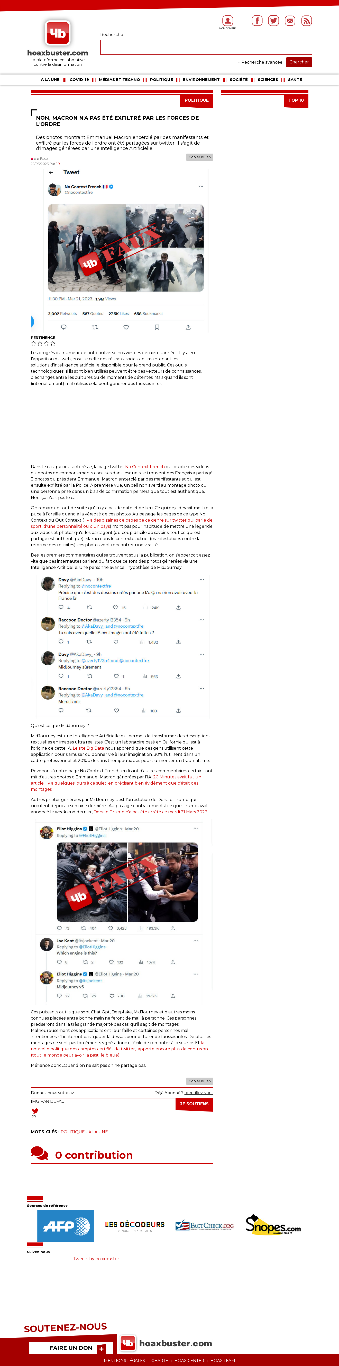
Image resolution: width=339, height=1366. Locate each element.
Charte (159, 1360)
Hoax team (222, 1360)
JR (58, 164)
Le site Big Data (88, 748)
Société (239, 79)
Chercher (299, 62)
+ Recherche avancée (260, 62)
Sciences (268, 79)
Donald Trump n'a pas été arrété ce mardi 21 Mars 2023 (150, 811)
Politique (161, 79)
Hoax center (189, 1360)
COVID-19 (79, 79)
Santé (295, 79)
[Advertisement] (122, 428)
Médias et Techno (119, 79)
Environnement (201, 79)
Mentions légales (124, 1360)
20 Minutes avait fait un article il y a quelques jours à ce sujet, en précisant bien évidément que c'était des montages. (116, 783)
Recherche (111, 34)
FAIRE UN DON (71, 1348)
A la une (50, 79)
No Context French (144, 466)
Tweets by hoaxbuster (96, 1258)
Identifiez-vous (199, 1092)
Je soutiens (194, 1103)
